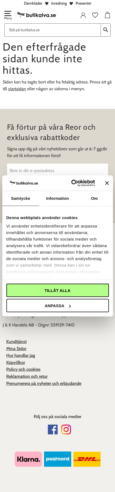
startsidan (17, 88)
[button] (8, 16)
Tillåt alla (57, 290)
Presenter (83, 3)
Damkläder (33, 3)
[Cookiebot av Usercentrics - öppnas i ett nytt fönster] (72, 183)
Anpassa (58, 305)
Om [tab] (94, 198)
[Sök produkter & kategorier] (52, 30)
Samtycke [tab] (20, 198)
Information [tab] (57, 198)
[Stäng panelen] (107, 183)
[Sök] (106, 30)
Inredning (59, 3)
